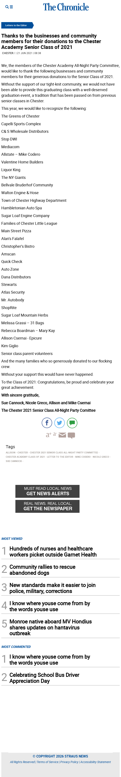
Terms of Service (47, 762)
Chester (7, 53)
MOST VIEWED (11, 538)
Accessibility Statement (95, 762)
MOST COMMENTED (16, 646)
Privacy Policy (69, 762)
